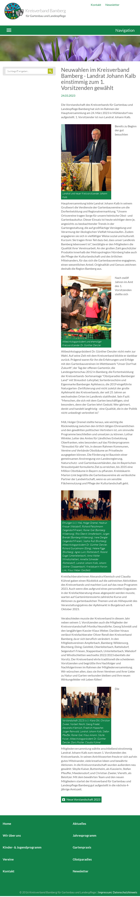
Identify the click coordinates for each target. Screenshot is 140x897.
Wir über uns (12, 835)
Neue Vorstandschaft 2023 (83, 799)
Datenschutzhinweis (125, 892)
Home (7, 824)
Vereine (8, 859)
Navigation (125, 30)
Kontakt (96, 4)
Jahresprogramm (84, 835)
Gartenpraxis (82, 847)
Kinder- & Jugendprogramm (22, 847)
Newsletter (112, 4)
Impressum (104, 892)
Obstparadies (82, 859)
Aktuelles (79, 824)
